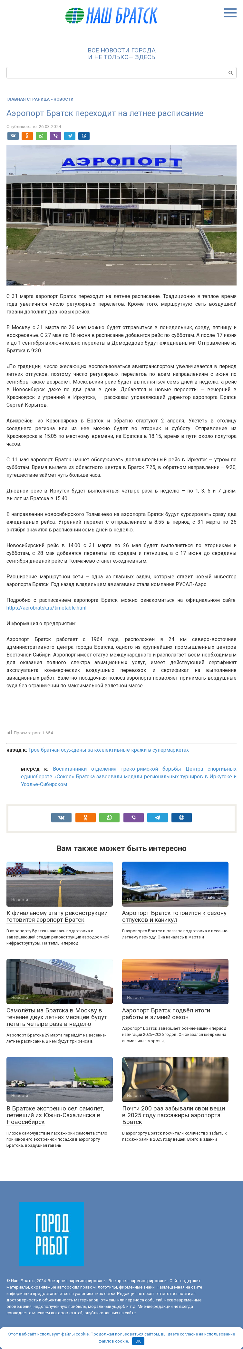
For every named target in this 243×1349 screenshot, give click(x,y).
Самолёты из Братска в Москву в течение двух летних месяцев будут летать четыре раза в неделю (56, 1017)
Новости (63, 99)
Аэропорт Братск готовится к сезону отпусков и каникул (174, 916)
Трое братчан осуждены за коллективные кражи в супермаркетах (108, 750)
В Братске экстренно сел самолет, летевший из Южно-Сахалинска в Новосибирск (55, 1115)
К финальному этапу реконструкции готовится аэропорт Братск (57, 916)
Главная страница (28, 99)
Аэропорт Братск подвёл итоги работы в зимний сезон (166, 1014)
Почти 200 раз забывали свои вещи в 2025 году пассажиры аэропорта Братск (173, 1115)
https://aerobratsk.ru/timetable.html (46, 608)
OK (138, 1341)
